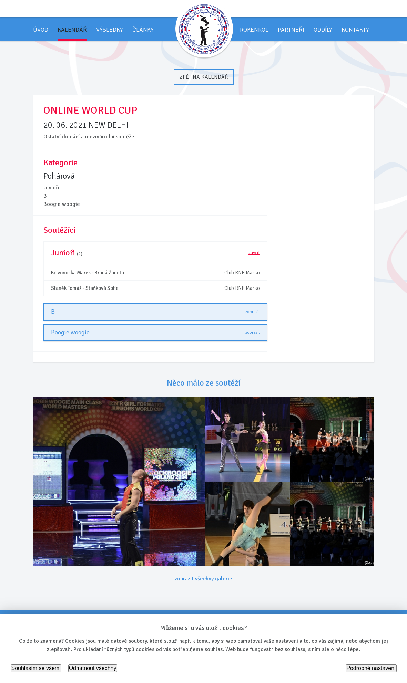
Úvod (40, 29)
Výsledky (109, 29)
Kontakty (355, 29)
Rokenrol (254, 29)
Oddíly (323, 29)
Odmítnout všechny (92, 668)
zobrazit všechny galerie (203, 578)
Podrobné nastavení (371, 668)
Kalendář (72, 29)
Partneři (291, 29)
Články (143, 29)
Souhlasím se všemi (36, 668)
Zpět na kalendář (204, 77)
